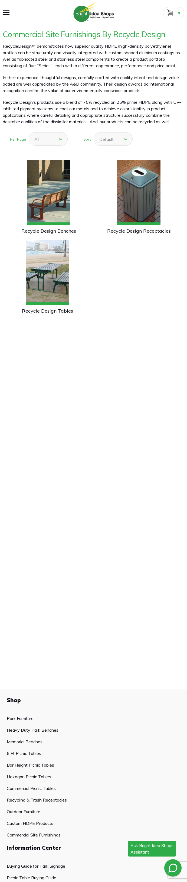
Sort (87, 139)
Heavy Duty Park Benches (32, 730)
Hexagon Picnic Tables (29, 776)
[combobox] (48, 139)
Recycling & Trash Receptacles (37, 800)
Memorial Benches (24, 741)
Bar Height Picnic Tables (30, 765)
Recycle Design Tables (47, 311)
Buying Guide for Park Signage (36, 866)
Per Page (18, 139)
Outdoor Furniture (23, 811)
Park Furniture (20, 718)
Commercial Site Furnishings (34, 835)
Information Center (34, 847)
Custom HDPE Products (30, 823)
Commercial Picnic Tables (31, 788)
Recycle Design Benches (48, 231)
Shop (14, 700)
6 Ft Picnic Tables (24, 753)
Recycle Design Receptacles (139, 231)
